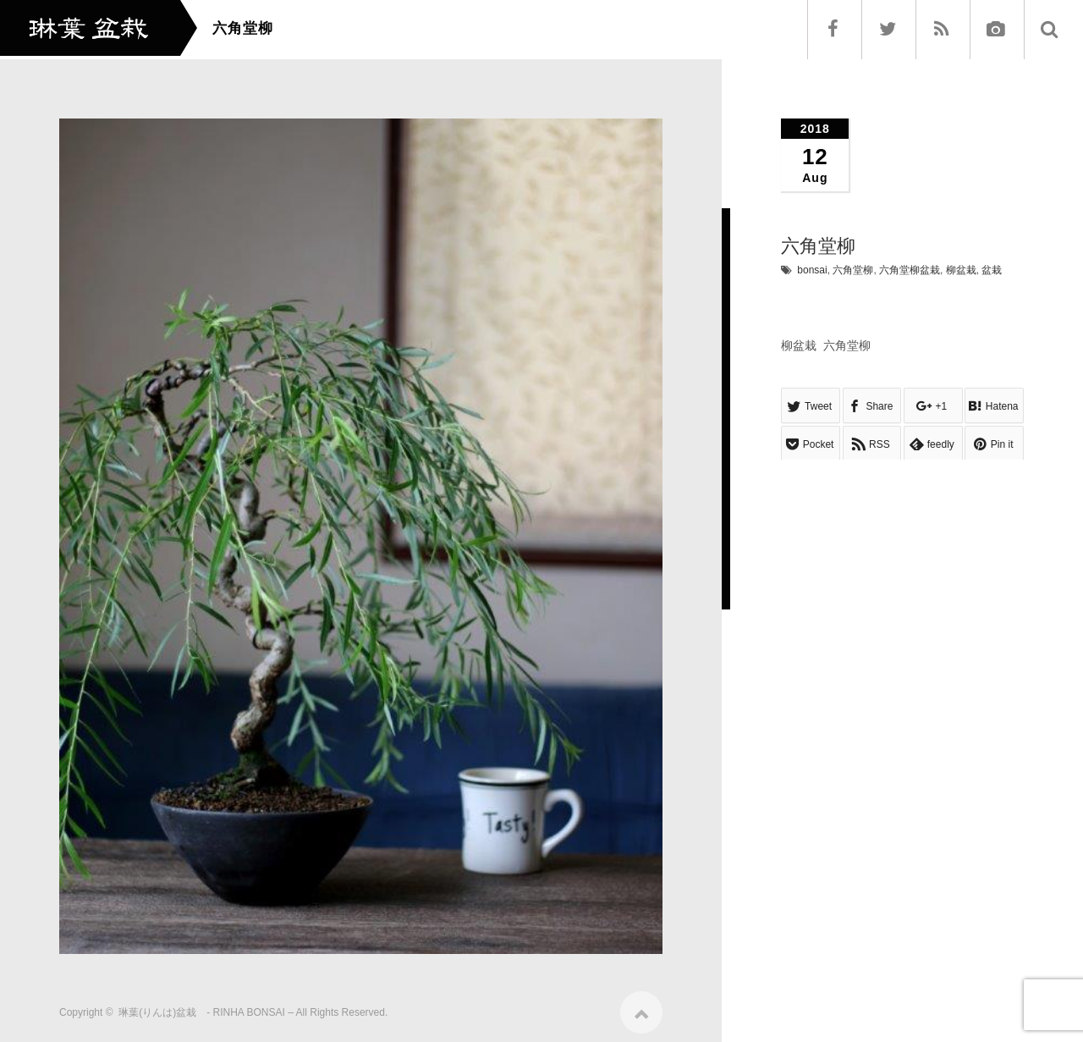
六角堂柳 (853, 270)
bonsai (812, 270)
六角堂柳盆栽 (909, 270)
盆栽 (991, 270)
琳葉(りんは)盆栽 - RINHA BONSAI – (206, 1007)
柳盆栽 (961, 270)
